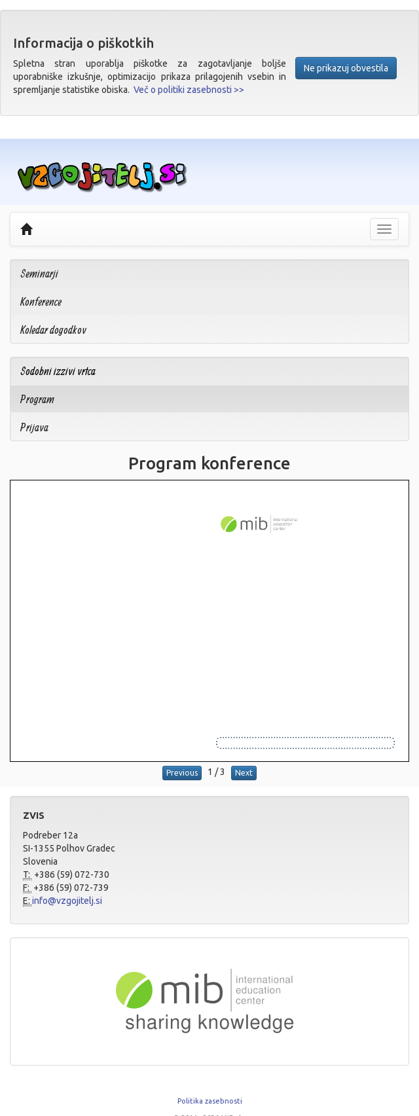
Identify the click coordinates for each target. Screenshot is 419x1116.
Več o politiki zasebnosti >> (189, 89)
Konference (41, 301)
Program (37, 399)
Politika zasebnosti (209, 1101)
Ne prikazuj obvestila (346, 68)
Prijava (34, 427)
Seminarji (39, 273)
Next (244, 772)
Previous (182, 772)
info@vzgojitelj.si (67, 900)
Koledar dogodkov (53, 329)
